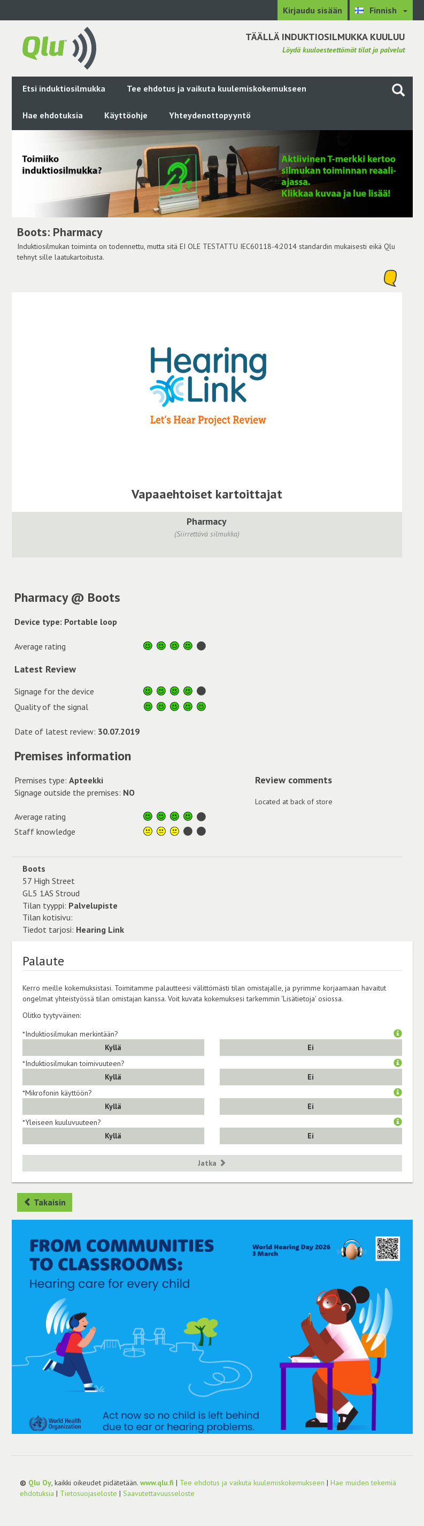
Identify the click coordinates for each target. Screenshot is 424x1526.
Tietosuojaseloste (88, 1493)
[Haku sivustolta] (398, 90)
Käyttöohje (126, 115)
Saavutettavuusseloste (159, 1493)
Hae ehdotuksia (52, 115)
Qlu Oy (39, 1482)
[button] (398, 1034)
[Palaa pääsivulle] (59, 47)
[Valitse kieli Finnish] (381, 10)
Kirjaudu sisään (312, 10)
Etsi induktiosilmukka (63, 88)
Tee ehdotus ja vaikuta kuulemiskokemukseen (216, 88)
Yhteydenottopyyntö (210, 115)
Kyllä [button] (113, 1047)
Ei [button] (310, 1047)
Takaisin (45, 1202)
